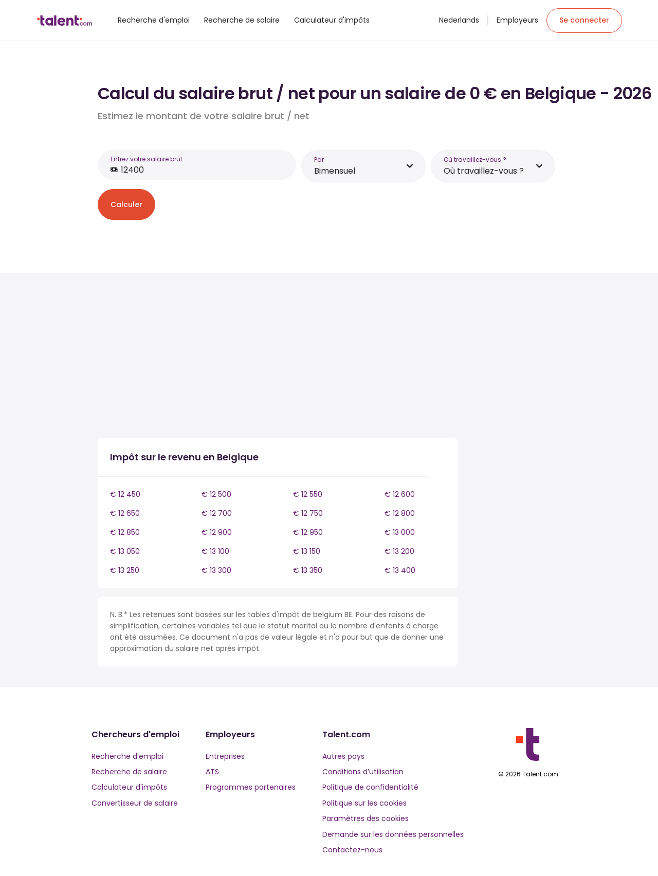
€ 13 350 (307, 570)
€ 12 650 (125, 513)
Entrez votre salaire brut (146, 159)
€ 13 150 (306, 551)
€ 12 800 (400, 513)
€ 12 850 (125, 532)
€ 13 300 (216, 570)
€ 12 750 (308, 513)
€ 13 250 (124, 570)
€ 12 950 (308, 532)
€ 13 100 (215, 551)
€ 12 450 (125, 494)
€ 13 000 (400, 532)
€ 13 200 (399, 551)
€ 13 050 (125, 551)
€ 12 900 (217, 532)
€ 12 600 (400, 494)
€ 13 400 (400, 570)
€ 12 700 (217, 513)
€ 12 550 (307, 494)
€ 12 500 (216, 494)
